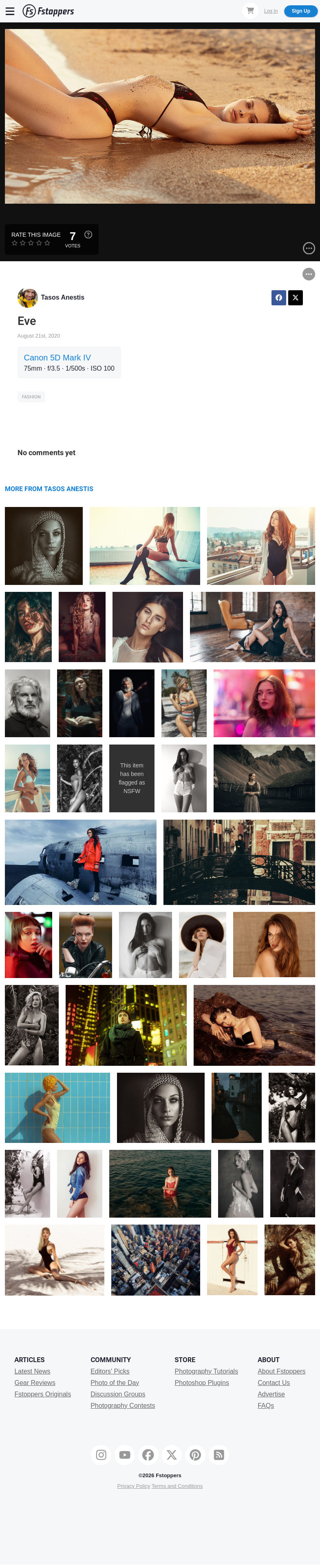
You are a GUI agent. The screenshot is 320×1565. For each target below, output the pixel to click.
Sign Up (301, 11)
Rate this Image (36, 234)
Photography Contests (122, 1405)
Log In (271, 11)
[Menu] (10, 11)
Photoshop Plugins (201, 1382)
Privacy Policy (133, 1486)
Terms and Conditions (177, 1486)
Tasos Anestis (63, 297)
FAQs (266, 1405)
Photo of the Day (114, 1382)
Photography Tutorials (206, 1371)
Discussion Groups (117, 1394)
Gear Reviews (34, 1382)
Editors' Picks (110, 1371)
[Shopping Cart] (250, 10)
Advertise (271, 1394)
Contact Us (274, 1382)
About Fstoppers (281, 1371)
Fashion (31, 396)
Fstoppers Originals (42, 1394)
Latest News (32, 1371)
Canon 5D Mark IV (57, 357)
